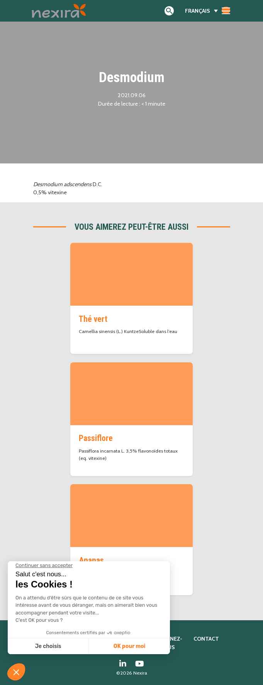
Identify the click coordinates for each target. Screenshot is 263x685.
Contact (206, 638)
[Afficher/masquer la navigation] (226, 10)
